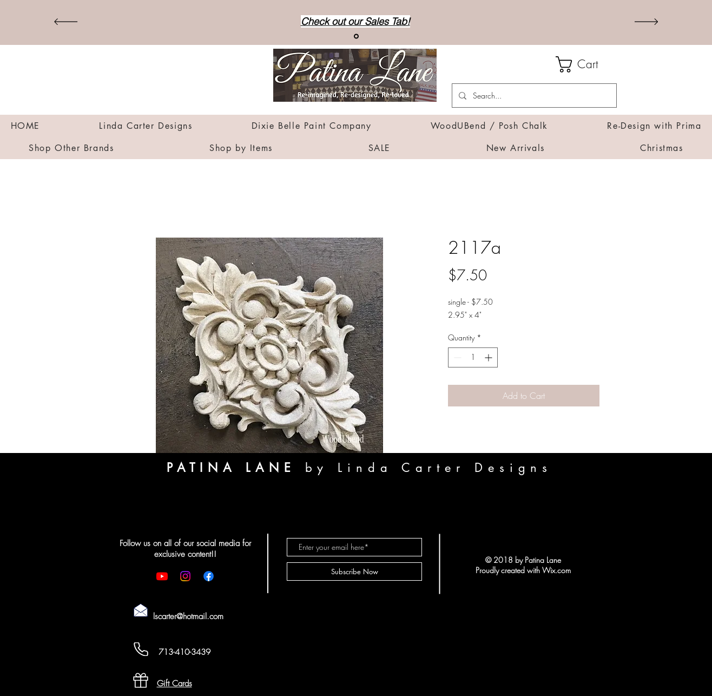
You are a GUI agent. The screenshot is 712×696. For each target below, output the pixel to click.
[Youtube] (162, 576)
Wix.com (556, 570)
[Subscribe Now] (354, 571)
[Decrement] (456, 357)
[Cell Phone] (141, 649)
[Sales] (356, 36)
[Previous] (65, 22)
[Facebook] (208, 576)
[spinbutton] (473, 357)
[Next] (646, 22)
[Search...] (533, 95)
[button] (586, 64)
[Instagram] (185, 576)
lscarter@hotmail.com (188, 616)
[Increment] (489, 357)
